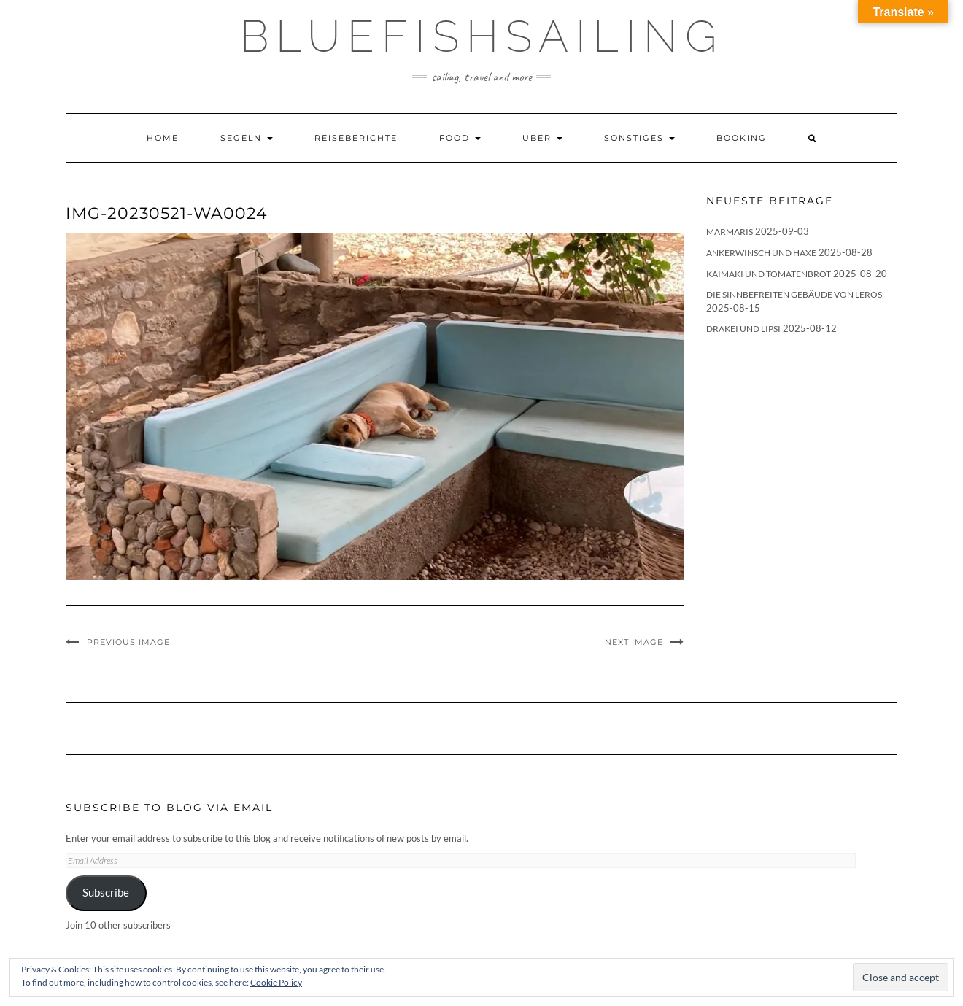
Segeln (246, 138)
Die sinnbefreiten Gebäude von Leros (794, 294)
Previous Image (128, 642)
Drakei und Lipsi (743, 328)
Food (460, 138)
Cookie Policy (276, 982)
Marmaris (729, 231)
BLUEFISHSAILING (482, 36)
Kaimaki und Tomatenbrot (768, 273)
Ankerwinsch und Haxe (761, 252)
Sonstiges (639, 138)
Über (542, 138)
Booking (741, 138)
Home (163, 138)
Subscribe (105, 892)
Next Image (634, 642)
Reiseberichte (356, 138)
